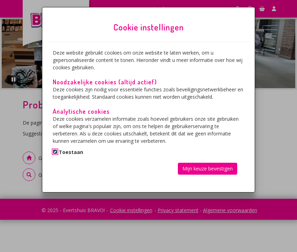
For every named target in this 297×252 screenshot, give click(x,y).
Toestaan (71, 152)
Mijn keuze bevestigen (207, 168)
